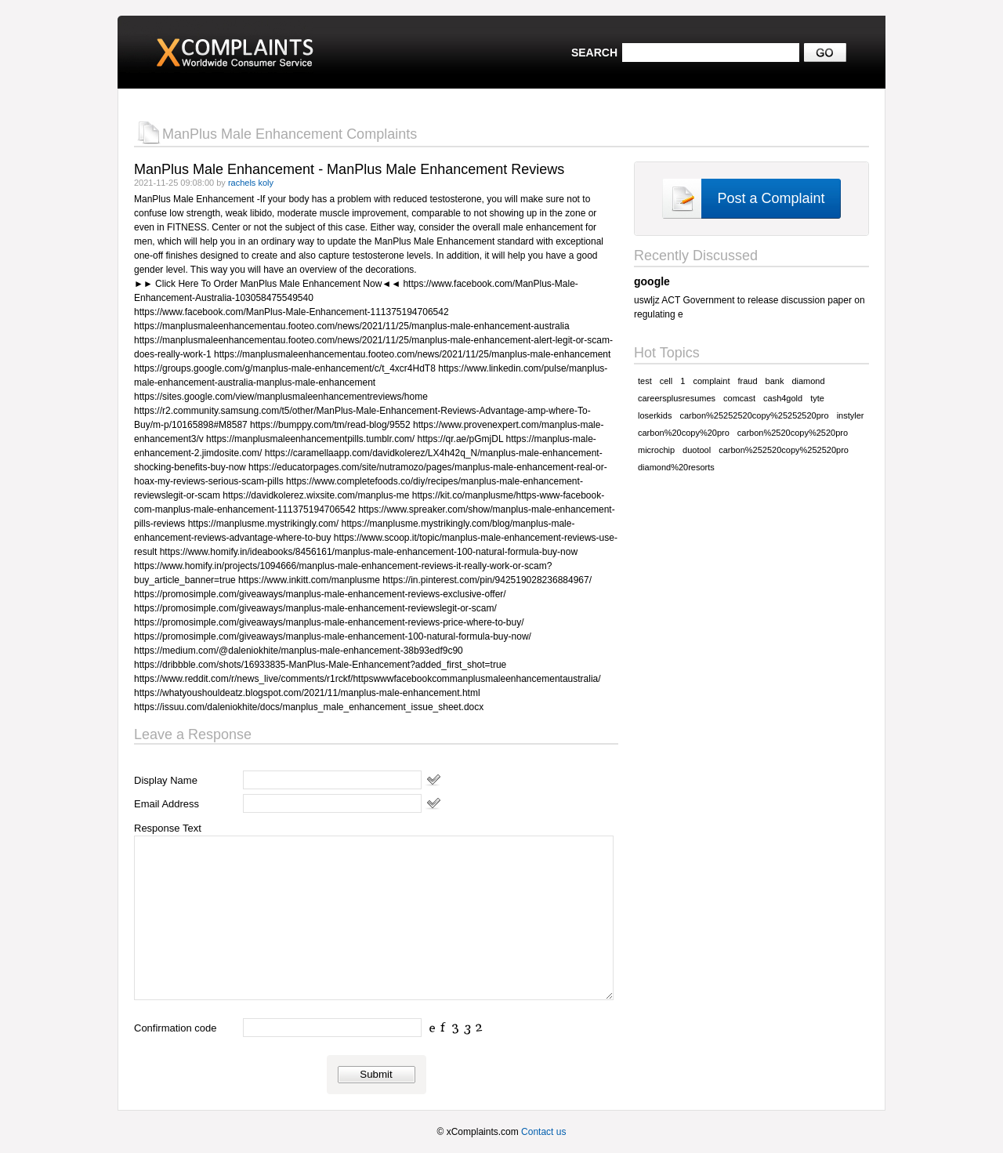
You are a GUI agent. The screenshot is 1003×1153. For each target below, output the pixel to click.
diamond (807, 381)
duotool (697, 450)
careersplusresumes (676, 398)
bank (775, 381)
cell (666, 381)
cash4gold (782, 398)
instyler (850, 415)
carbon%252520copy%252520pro (784, 450)
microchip (656, 450)
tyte (817, 398)
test (645, 381)
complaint (711, 381)
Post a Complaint (770, 198)
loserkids (655, 415)
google (652, 281)
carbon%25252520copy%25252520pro (753, 415)
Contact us (543, 1131)
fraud (747, 381)
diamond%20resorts (676, 467)
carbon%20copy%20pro (684, 432)
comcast (739, 398)
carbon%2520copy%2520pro (792, 432)
